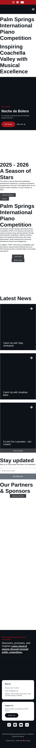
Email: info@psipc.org (11, 691)
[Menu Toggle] (33, 9)
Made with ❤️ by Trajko (23, 740)
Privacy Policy (10, 740)
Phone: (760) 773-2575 (12, 688)
